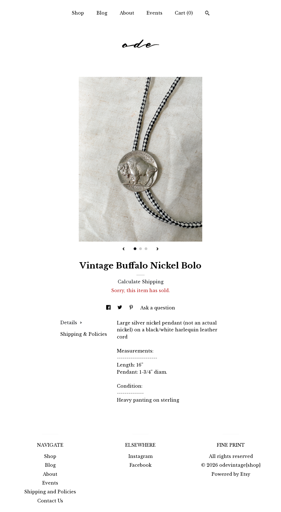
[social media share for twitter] (120, 307)
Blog (101, 13)
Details (71, 322)
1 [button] (135, 248)
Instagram (140, 456)
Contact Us (50, 500)
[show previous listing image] (123, 249)
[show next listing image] (157, 249)
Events (154, 13)
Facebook (140, 465)
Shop (78, 13)
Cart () (184, 13)
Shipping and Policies (50, 491)
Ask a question (157, 307)
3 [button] (146, 248)
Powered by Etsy (231, 474)
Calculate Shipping (141, 281)
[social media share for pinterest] (132, 307)
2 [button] (140, 248)
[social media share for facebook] (109, 307)
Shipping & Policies (83, 334)
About (127, 13)
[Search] (207, 14)
